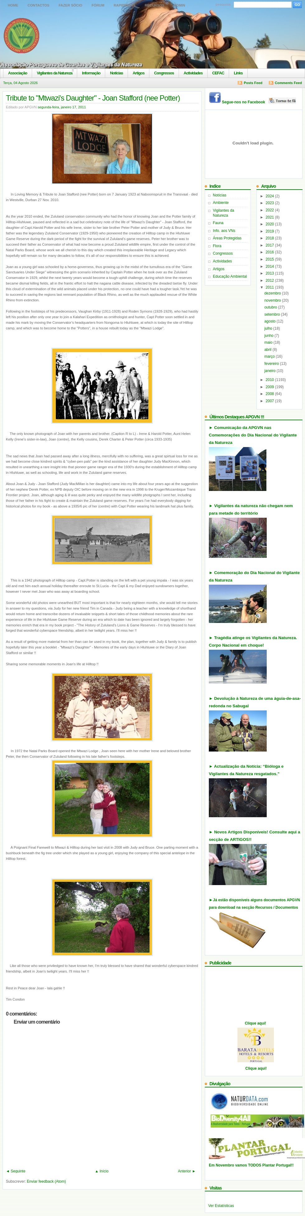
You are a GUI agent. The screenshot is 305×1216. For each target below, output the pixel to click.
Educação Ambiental (230, 276)
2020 (270, 224)
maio (268, 342)
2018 (270, 238)
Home (13, 5)
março (270, 356)
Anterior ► (187, 1171)
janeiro (270, 371)
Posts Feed (253, 83)
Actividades (193, 73)
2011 (270, 287)
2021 (270, 217)
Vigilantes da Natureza (54, 73)
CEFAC (218, 73)
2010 (270, 380)
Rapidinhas (124, 5)
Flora (217, 246)
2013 (270, 273)
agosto (270, 321)
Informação (91, 73)
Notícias (116, 73)
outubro (271, 307)
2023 (270, 203)
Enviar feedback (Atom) (46, 1181)
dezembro (273, 293)
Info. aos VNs (224, 231)
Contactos (38, 5)
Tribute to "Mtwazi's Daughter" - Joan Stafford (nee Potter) (93, 98)
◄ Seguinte (16, 1171)
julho (268, 328)
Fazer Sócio (70, 5)
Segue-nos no (259, 102)
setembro (272, 314)
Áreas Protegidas (227, 238)
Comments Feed (288, 83)
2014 (270, 266)
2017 (270, 245)
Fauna (218, 223)
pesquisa (223, 4)
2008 (270, 394)
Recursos (154, 5)
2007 (270, 401)
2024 (270, 196)
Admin (179, 5)
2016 (270, 252)
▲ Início (102, 1171)
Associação (17, 73)
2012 (270, 280)
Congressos (164, 73)
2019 (270, 231)
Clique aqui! (255, 1023)
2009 (270, 387)
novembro (273, 300)
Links (238, 73)
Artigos (138, 73)
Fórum (98, 5)
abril (268, 349)
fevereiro (272, 363)
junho (269, 335)
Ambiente (221, 202)
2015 (270, 259)
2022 (270, 210)
